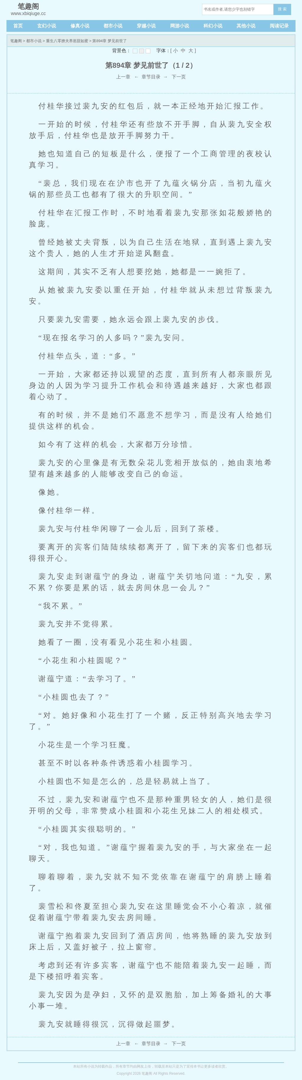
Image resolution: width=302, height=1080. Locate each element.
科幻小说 (212, 25)
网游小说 (179, 25)
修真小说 (79, 25)
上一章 (123, 76)
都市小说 (113, 25)
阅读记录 (279, 25)
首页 (18, 25)
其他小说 (246, 25)
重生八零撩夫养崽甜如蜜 (67, 41)
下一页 (179, 76)
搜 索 (282, 9)
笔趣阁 (16, 41)
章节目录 (151, 76)
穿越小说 (146, 25)
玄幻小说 (46, 25)
